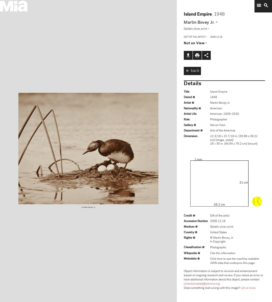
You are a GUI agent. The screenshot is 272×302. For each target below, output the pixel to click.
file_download (188, 55)
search (265, 5)
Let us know (248, 288)
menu (258, 5)
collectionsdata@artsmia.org (202, 284)
